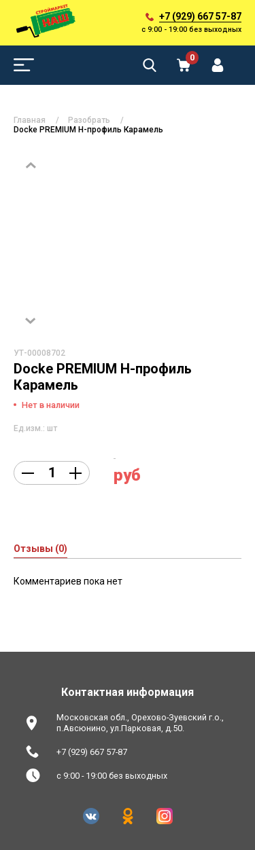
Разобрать (89, 120)
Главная (30, 120)
